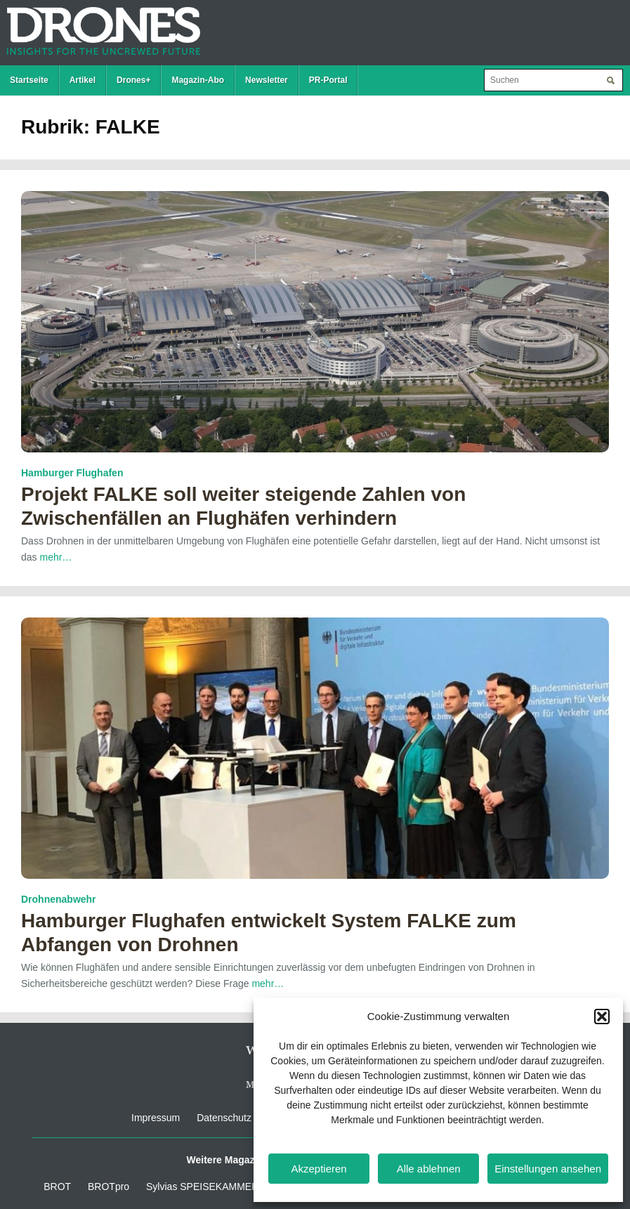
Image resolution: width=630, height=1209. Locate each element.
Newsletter (266, 80)
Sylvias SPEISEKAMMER (202, 1186)
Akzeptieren (318, 1169)
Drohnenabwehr (58, 899)
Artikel (83, 80)
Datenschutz (224, 1117)
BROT (57, 1186)
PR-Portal (328, 80)
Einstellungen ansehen (547, 1169)
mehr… (55, 557)
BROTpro (108, 1186)
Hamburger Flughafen (72, 472)
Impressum (155, 1117)
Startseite (29, 80)
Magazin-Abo (197, 80)
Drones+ (133, 80)
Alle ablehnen (429, 1169)
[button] (602, 1016)
